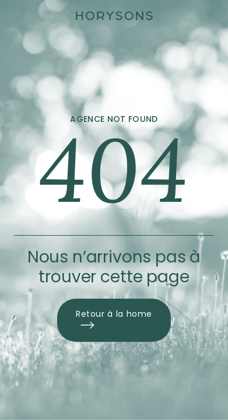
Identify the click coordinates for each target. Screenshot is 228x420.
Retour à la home (114, 320)
